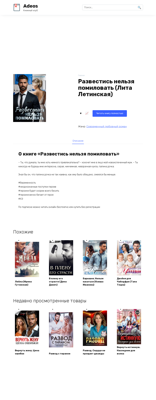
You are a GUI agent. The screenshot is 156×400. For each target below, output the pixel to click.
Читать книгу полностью (96, 113)
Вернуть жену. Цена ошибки (24, 356)
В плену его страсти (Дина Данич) (58, 282)
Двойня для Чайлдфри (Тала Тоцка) (127, 282)
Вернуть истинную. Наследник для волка (126, 352)
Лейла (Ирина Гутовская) (24, 283)
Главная (81, 75)
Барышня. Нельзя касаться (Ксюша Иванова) (94, 282)
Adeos (30, 6)
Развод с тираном (60, 357)
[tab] (78, 140)
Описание (78, 140)
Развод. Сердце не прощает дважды (95, 356)
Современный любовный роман (106, 126)
